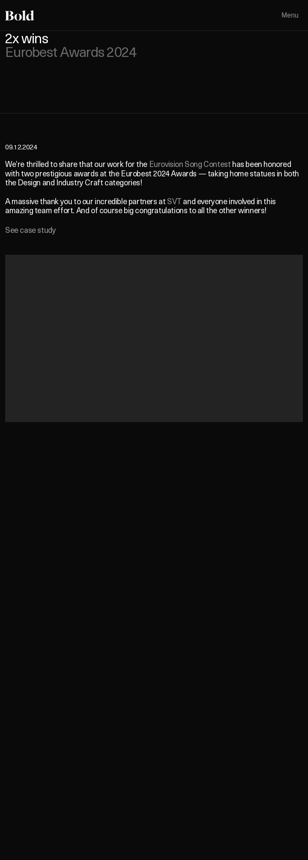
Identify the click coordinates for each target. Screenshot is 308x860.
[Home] (19, 15)
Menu (290, 15)
